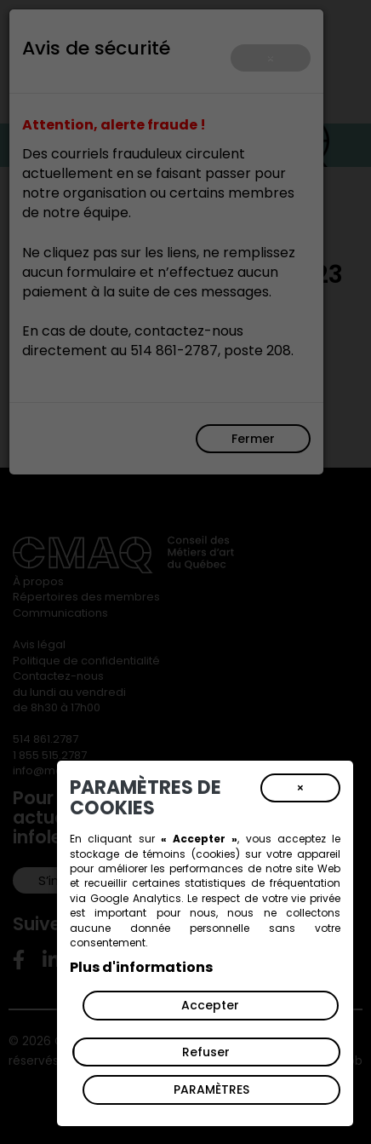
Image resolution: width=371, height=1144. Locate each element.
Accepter (210, 1005)
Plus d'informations (141, 967)
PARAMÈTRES (211, 1089)
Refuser (206, 1052)
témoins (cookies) (191, 854)
